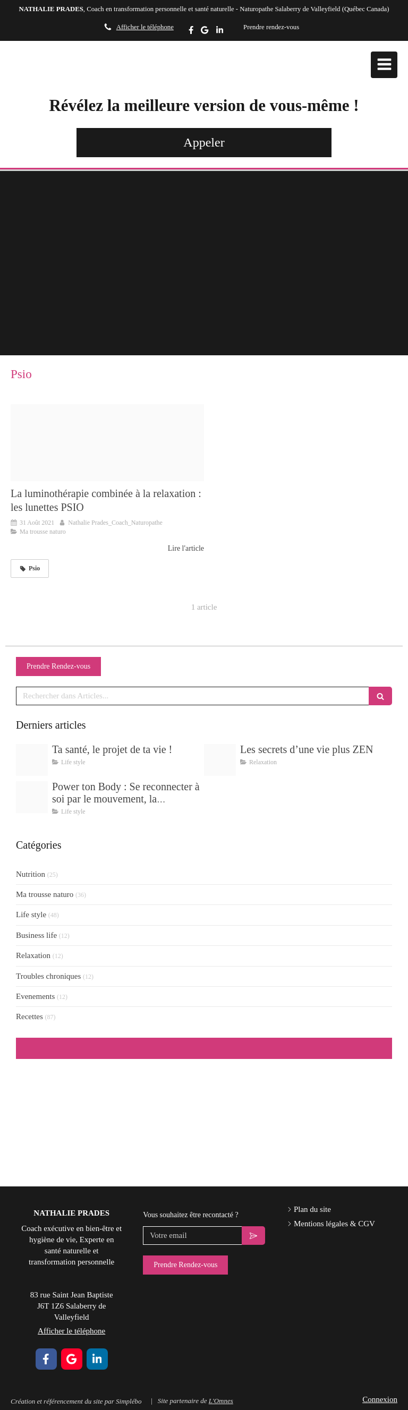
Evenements (35, 996)
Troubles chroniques (48, 976)
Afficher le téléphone (145, 27)
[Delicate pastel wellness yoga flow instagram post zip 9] (32, 797)
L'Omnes (221, 1401)
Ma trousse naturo (44, 894)
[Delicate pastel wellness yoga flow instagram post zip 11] (220, 760)
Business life (36, 935)
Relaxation (33, 955)
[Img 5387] (32, 760)
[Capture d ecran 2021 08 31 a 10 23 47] (107, 443)
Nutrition (30, 874)
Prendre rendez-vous (271, 27)
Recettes (29, 1016)
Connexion (379, 1399)
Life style (31, 914)
